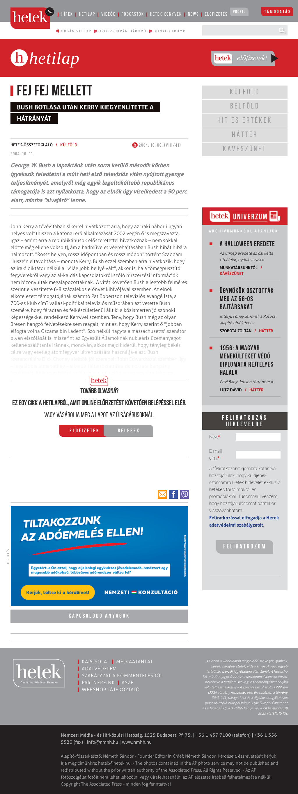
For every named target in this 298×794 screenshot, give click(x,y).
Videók (108, 14)
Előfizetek (85, 431)
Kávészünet (232, 273)
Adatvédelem (99, 668)
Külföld (68, 144)
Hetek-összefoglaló (31, 144)
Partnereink (98, 682)
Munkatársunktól (239, 267)
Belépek (129, 431)
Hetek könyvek (166, 14)
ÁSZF (128, 682)
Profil (239, 12)
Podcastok (133, 14)
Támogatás (277, 12)
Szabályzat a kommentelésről (122, 675)
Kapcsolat (95, 661)
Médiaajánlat (134, 661)
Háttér (266, 330)
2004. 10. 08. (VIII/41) (156, 145)
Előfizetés (216, 14)
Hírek (67, 14)
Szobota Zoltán (235, 330)
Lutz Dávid (231, 389)
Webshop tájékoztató (111, 689)
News (193, 14)
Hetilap (87, 14)
